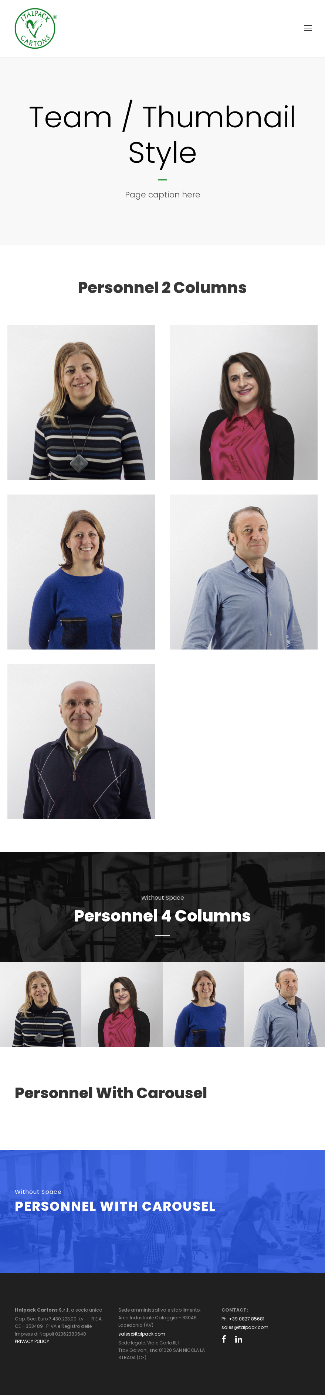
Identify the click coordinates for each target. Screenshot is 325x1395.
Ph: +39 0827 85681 (242, 1319)
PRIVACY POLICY (32, 1341)
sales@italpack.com (141, 1334)
